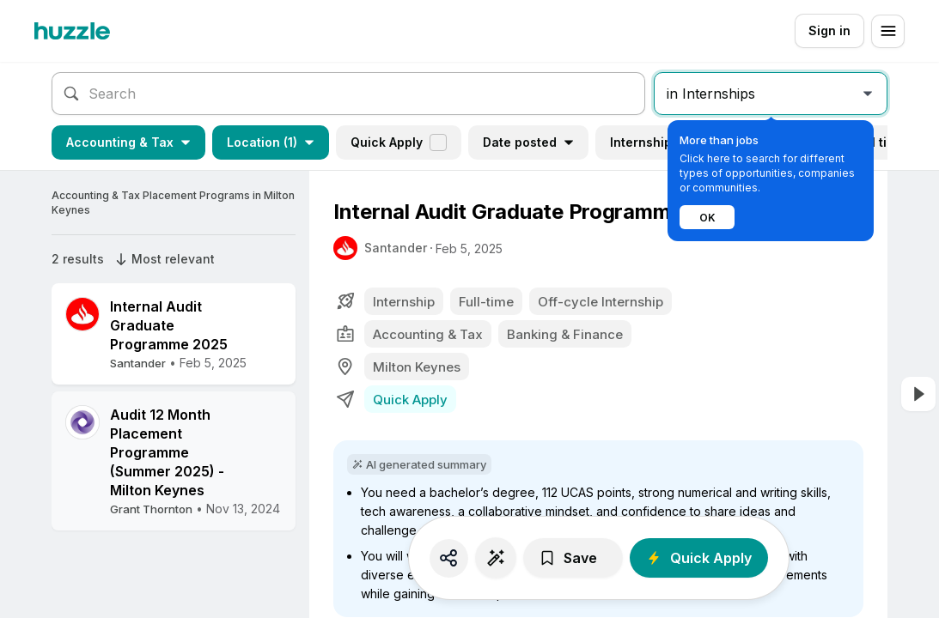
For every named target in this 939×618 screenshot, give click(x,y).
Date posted (528, 142)
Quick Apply (399, 142)
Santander (395, 247)
